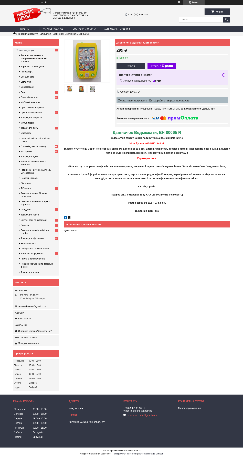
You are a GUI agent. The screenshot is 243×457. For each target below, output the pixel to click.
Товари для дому (29, 128)
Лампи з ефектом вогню (33, 258)
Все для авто (27, 76)
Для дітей (45, 33)
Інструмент (26, 151)
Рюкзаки (25, 225)
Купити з (162, 66)
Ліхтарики (26, 183)
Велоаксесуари (28, 243)
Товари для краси (30, 214)
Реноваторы (27, 71)
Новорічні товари (29, 178)
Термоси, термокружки (32, 66)
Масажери (26, 133)
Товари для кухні (29, 156)
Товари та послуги (28, 33)
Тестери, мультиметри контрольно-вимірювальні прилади (34, 58)
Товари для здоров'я (31, 117)
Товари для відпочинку (32, 238)
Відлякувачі (27, 82)
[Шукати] (226, 20)
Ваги (23, 92)
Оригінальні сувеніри (31, 112)
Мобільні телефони (30, 102)
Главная (25, 29)
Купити (131, 65)
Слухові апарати (29, 97)
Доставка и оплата (84, 29)
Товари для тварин (30, 272)
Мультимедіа (27, 123)
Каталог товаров (53, 29)
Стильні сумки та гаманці (33, 146)
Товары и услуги (26, 50)
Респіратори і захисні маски (35, 248)
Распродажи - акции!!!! (116, 29)
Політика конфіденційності (150, 454)
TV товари (26, 188)
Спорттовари (27, 87)
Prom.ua (137, 451)
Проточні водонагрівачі (32, 107)
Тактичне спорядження (32, 253)
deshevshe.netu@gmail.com (32, 306)
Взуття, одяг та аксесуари (34, 220)
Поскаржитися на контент (125, 454)
